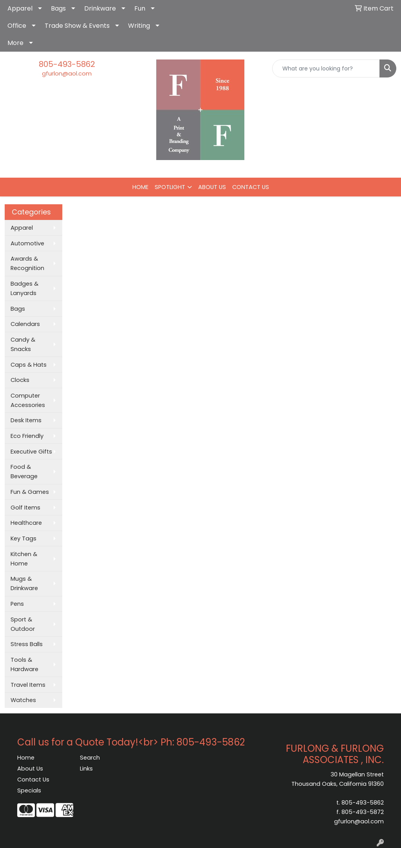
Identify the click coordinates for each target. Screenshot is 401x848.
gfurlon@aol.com (67, 73)
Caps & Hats (29, 365)
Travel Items (28, 685)
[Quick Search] (326, 68)
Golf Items (25, 507)
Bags (58, 8)
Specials (29, 790)
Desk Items (26, 420)
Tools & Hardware (24, 664)
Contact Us (33, 779)
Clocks (20, 380)
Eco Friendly (27, 436)
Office (16, 25)
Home (25, 758)
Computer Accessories (28, 400)
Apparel (20, 8)
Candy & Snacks (23, 344)
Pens (17, 604)
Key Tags (23, 538)
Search (90, 758)
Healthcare (26, 523)
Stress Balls (27, 644)
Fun (139, 8)
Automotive (27, 243)
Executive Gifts (31, 452)
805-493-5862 (67, 64)
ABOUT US (212, 187)
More (15, 42)
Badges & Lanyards (24, 288)
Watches (23, 700)
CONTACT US (250, 187)
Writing (139, 25)
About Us (30, 768)
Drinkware (100, 8)
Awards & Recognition (27, 263)
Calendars (25, 324)
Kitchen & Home (24, 558)
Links (86, 768)
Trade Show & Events (77, 25)
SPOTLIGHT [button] (170, 187)
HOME (140, 187)
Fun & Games (30, 492)
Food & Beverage (24, 471)
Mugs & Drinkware (24, 583)
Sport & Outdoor (23, 624)
